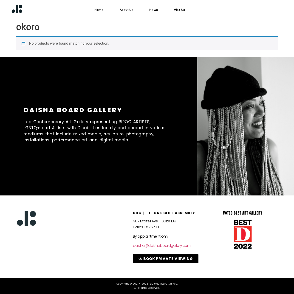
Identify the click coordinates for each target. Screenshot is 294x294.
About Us (126, 10)
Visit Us (179, 10)
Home (98, 10)
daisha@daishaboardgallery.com (162, 245)
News (153, 10)
